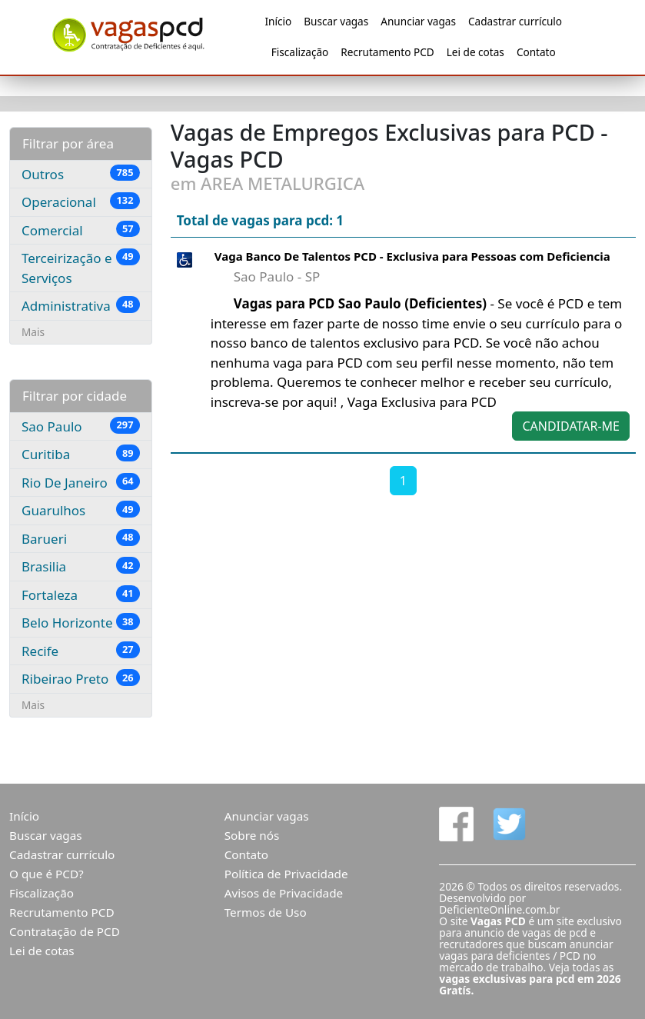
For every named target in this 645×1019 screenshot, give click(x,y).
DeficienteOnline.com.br (499, 909)
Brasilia (81, 566)
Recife (81, 650)
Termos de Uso (265, 912)
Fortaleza (81, 594)
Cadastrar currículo (515, 21)
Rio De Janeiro (81, 482)
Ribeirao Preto (81, 678)
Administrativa (81, 305)
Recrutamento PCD (387, 52)
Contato (536, 52)
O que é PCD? (46, 873)
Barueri (81, 538)
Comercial (81, 230)
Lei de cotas (475, 52)
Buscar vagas (336, 21)
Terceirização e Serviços (81, 267)
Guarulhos (81, 510)
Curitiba (81, 454)
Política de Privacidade (286, 873)
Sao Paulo (81, 426)
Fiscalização (300, 52)
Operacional (81, 201)
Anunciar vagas (418, 21)
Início (277, 21)
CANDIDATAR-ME (571, 426)
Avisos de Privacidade (284, 893)
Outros (81, 174)
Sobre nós (252, 835)
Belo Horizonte (81, 622)
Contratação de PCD (64, 931)
